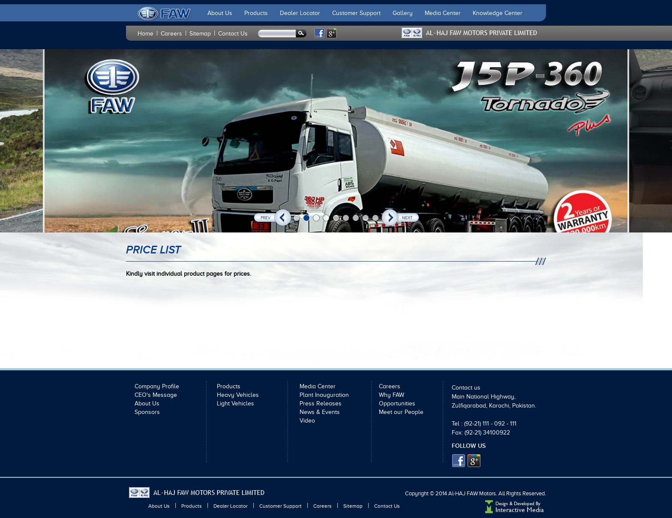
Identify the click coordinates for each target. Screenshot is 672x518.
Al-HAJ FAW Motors (472, 493)
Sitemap (200, 33)
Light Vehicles (235, 403)
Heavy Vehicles (238, 395)
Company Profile (157, 386)
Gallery (403, 13)
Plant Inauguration (324, 395)
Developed (525, 503)
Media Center (443, 13)
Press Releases (321, 403)
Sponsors (147, 412)
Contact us (466, 387)
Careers (171, 33)
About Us (219, 13)
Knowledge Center (497, 13)
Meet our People (401, 412)
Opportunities (397, 403)
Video (307, 420)
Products (256, 13)
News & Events (320, 412)
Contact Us (233, 33)
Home (145, 33)
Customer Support (356, 13)
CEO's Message (156, 395)
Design (501, 503)
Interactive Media (519, 510)
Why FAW (391, 395)
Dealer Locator (300, 13)
